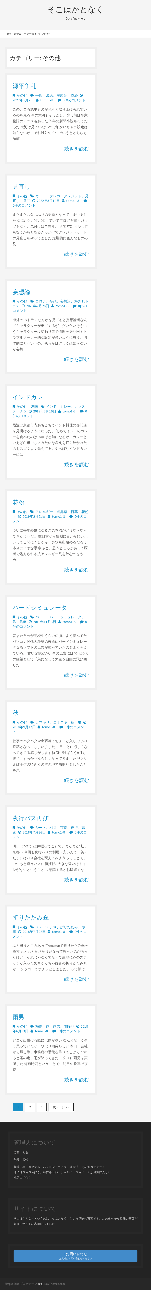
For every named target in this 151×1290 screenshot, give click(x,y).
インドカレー (31, 397)
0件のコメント (74, 100)
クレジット (72, 196)
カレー (65, 406)
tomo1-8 (46, 100)
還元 (26, 200)
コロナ (40, 301)
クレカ (55, 196)
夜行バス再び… (33, 818)
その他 (22, 95)
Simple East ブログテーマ (21, 1284)
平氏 (38, 95)
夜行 (74, 827)
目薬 (74, 512)
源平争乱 (24, 86)
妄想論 (21, 291)
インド (51, 406)
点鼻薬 (62, 512)
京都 (63, 827)
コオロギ (60, 722)
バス (53, 827)
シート (40, 827)
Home (8, 33)
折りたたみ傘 (31, 917)
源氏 (49, 95)
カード (40, 196)
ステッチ (42, 927)
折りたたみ (69, 927)
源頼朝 (62, 95)
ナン (23, 411)
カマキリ (42, 722)
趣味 (34, 406)
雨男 (18, 1017)
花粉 (18, 502)
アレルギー (44, 512)
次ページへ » (61, 1107)
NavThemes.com (54, 1284)
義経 (74, 95)
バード (40, 617)
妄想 (53, 301)
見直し (21, 186)
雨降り (69, 1026)
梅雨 (38, 1026)
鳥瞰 (23, 621)
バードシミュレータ (40, 607)
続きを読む (76, 148)
